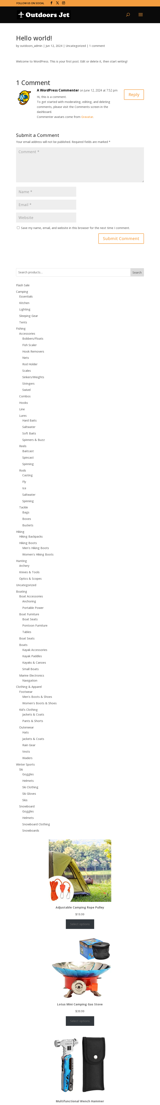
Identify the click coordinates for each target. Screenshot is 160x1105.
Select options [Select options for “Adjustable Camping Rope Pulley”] (80, 924)
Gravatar (87, 117)
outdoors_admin (31, 46)
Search (137, 272)
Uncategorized (76, 46)
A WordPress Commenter (58, 90)
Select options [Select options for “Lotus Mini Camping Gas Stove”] (80, 1021)
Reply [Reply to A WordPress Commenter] (134, 94)
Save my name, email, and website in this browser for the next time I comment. (75, 228)
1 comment (97, 46)
